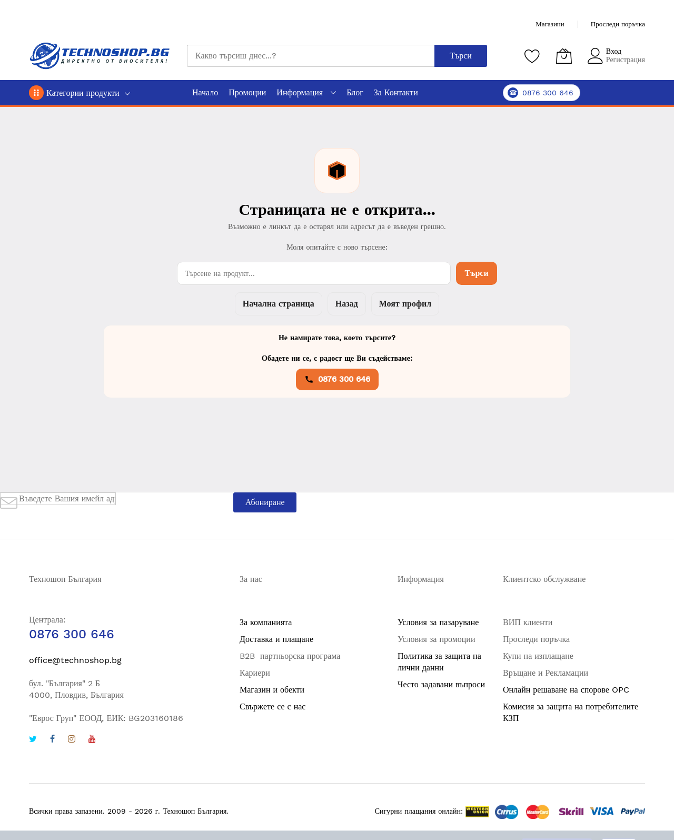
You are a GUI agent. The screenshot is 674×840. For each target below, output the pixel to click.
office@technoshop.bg (75, 660)
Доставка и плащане (276, 639)
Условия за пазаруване (438, 622)
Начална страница (278, 304)
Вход (613, 51)
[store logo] (100, 56)
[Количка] (564, 56)
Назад (346, 304)
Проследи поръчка (618, 24)
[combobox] (310, 56)
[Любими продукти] (532, 56)
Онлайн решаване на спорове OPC (566, 690)
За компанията (266, 622)
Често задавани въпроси (441, 684)
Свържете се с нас (272, 706)
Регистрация (625, 59)
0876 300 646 (337, 379)
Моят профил (405, 304)
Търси (476, 273)
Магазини (550, 24)
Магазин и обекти (272, 690)
